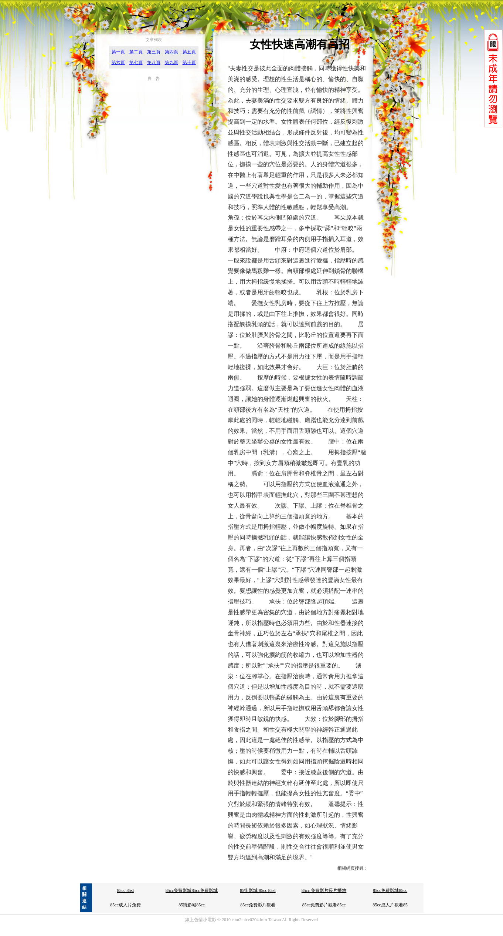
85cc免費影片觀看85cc (324, 904)
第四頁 (171, 51)
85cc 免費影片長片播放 (324, 890)
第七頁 (136, 62)
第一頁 (118, 51)
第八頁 (153, 62)
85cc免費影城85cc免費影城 (192, 890)
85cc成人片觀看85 (390, 904)
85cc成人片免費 (125, 904)
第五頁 (189, 51)
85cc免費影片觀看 (257, 904)
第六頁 (118, 62)
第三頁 (153, 51)
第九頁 (171, 62)
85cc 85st (125, 890)
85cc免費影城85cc (390, 890)
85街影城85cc (192, 904)
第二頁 (136, 51)
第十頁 (189, 62)
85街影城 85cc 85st (258, 890)
